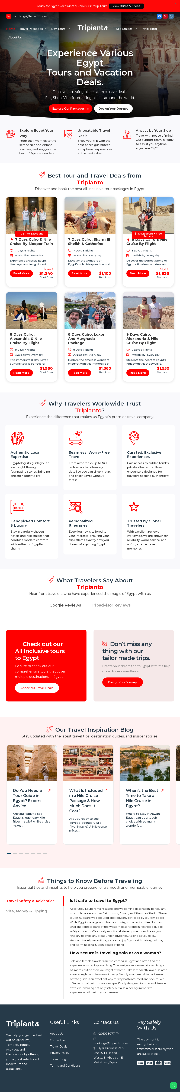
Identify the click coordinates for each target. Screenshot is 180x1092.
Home (10, 17)
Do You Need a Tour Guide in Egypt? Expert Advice (27, 787)
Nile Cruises (124, 17)
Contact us (57, 1028)
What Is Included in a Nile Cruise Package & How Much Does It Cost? (86, 789)
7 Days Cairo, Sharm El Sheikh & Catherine (89, 230)
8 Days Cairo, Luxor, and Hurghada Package (86, 327)
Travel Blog (149, 17)
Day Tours (58, 17)
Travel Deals (58, 1035)
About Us (15, 26)
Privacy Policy (59, 1041)
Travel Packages (31, 17)
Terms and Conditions (65, 1054)
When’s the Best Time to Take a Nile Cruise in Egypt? (142, 787)
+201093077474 (109, 1022)
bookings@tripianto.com (111, 1032)
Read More (21, 262)
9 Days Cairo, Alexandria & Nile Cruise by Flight (142, 327)
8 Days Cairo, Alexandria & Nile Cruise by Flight (26, 327)
